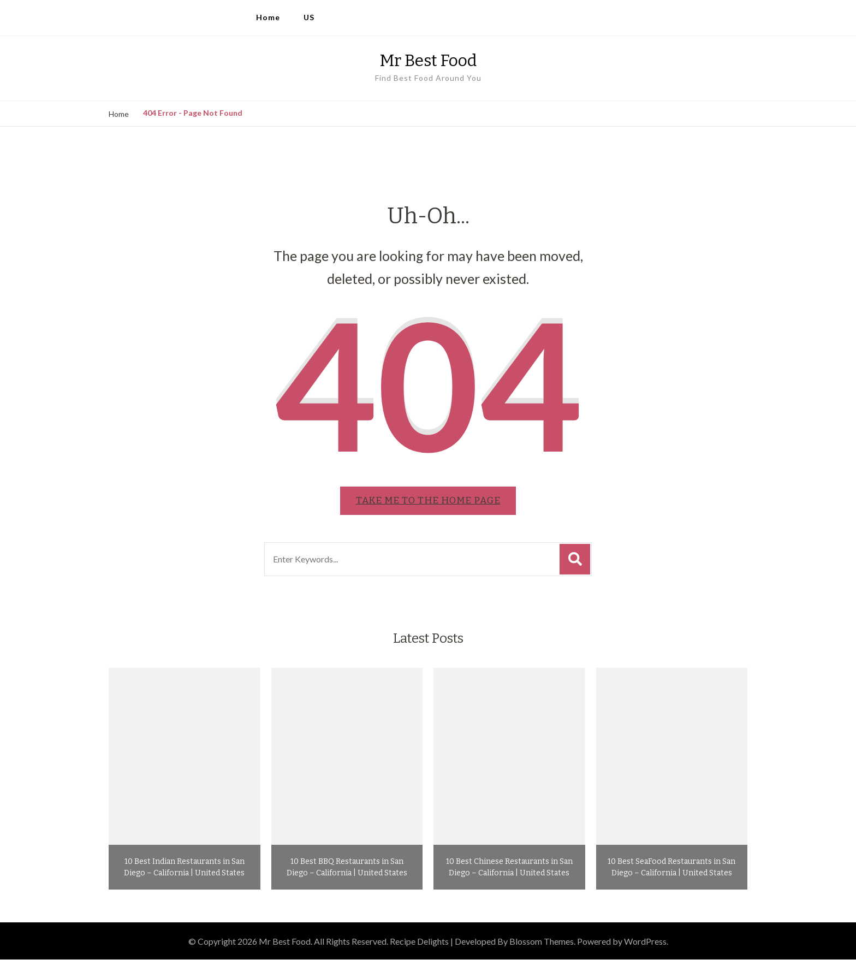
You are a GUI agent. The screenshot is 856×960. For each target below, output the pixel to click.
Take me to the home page (428, 501)
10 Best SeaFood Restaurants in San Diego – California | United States (671, 867)
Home (268, 17)
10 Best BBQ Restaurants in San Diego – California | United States (347, 867)
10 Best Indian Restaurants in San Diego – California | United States (184, 867)
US (309, 17)
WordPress (645, 942)
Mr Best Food (428, 60)
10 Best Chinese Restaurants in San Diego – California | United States (509, 867)
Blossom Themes (541, 942)
